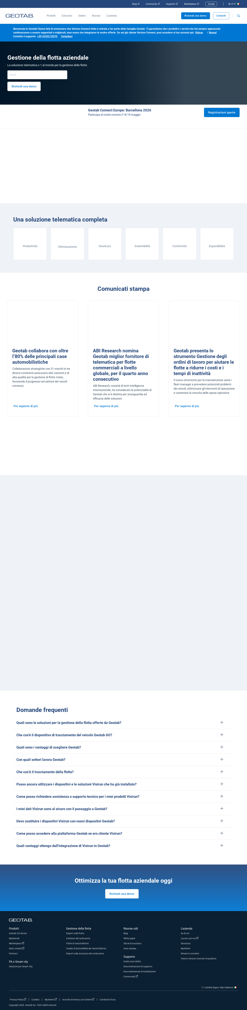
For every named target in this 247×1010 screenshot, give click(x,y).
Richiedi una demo (195, 15)
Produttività (30, 246)
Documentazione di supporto (137, 966)
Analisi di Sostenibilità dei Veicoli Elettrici (86, 948)
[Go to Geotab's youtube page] (234, 1000)
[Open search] (238, 16)
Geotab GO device (18, 933)
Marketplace (191, 4)
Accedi (211, 4)
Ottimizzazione (67, 246)
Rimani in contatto (190, 953)
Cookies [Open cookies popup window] (36, 999)
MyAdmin (185, 948)
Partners (13, 953)
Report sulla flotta (75, 933)
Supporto (172, 4)
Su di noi (185, 933)
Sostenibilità (142, 246)
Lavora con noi (189, 938)
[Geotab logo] (20, 16)
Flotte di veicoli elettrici (77, 943)
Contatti (221, 15)
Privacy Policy (18, 999)
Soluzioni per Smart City (21, 966)
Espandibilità (217, 246)
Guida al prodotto (132, 961)
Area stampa (129, 948)
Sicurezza (105, 246)
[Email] (37, 74)
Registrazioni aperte (221, 112)
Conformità (179, 246)
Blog (135, 4)
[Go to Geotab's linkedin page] (226, 1000)
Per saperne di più (26, 406)
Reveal (213, 32)
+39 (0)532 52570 (47, 36)
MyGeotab (14, 938)
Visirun (199, 32)
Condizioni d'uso (108, 999)
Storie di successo (132, 943)
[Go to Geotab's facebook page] (210, 1000)
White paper (129, 938)
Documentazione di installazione (139, 971)
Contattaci (66, 36)
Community (153, 4)
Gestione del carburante (78, 938)
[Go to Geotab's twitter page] (218, 1000)
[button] (123, 723)
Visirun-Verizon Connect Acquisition (198, 958)
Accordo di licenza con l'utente (78, 999)
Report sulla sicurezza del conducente (85, 953)
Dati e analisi (16, 948)
